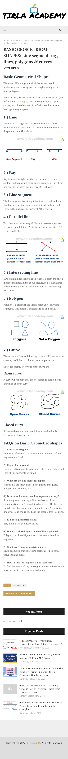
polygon (23, 101)
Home (6, 40)
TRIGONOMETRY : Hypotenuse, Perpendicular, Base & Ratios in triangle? (40, 642)
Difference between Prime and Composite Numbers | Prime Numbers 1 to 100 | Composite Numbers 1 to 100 (41, 672)
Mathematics (17, 40)
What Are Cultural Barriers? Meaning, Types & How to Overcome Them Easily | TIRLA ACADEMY (40, 689)
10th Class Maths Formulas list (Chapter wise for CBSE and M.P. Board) (39, 656)
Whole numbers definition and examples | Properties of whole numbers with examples (40, 706)
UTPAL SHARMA (11, 68)
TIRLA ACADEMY (33, 742)
